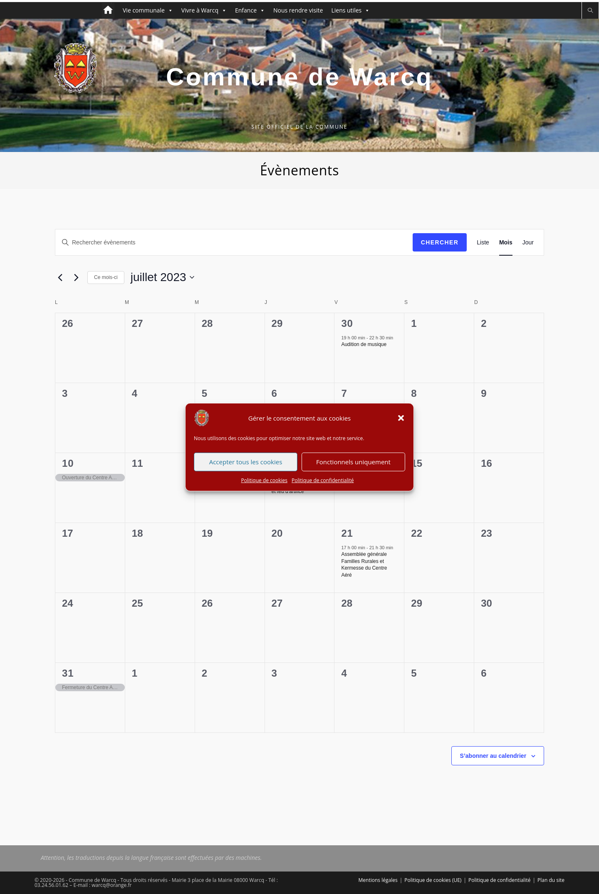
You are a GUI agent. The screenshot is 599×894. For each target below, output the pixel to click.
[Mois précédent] (60, 277)
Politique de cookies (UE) (432, 880)
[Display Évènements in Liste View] (483, 242)
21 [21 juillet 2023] (347, 533)
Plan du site (550, 880)
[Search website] (590, 11)
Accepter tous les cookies (245, 465)
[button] (401, 422)
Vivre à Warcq (204, 10)
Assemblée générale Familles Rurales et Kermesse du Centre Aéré (364, 564)
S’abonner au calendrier (493, 755)
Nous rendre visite (298, 10)
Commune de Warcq (299, 77)
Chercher (440, 242)
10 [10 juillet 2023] (68, 463)
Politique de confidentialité (323, 484)
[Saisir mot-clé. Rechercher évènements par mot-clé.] (234, 242)
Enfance (250, 10)
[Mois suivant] (76, 277)
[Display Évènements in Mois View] (505, 242)
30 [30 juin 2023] (347, 323)
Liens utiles (350, 10)
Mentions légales (378, 880)
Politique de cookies (264, 484)
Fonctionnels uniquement (353, 465)
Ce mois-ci (106, 277)
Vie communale (148, 10)
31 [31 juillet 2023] (68, 673)
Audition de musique (363, 344)
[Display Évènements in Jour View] (528, 242)
